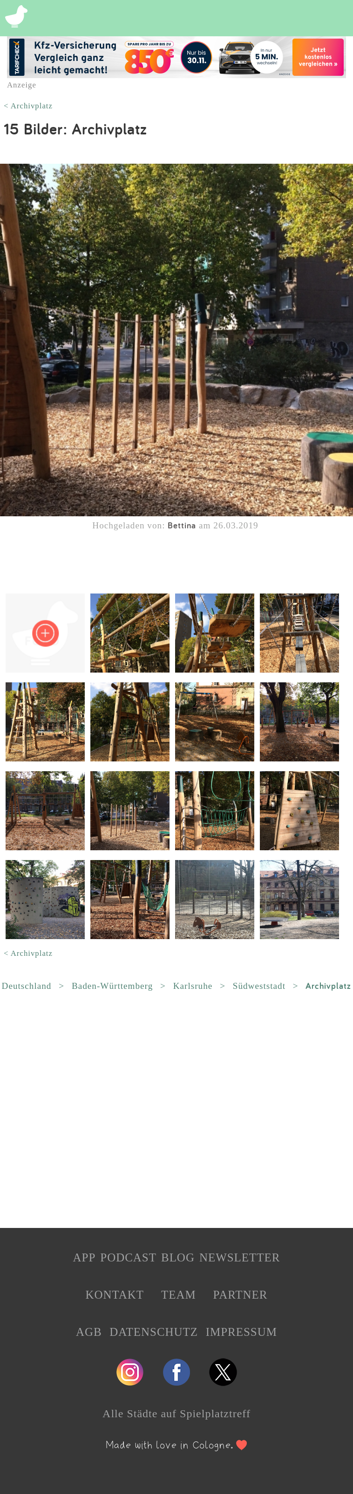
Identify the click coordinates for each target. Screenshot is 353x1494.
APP (84, 1257)
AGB (89, 1332)
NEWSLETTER (239, 1257)
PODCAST (128, 1257)
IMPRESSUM (241, 1332)
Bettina (182, 525)
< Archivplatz (28, 105)
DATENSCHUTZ (153, 1332)
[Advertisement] (176, 1109)
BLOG (178, 1257)
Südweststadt (259, 986)
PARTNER (240, 1294)
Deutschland (27, 986)
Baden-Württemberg (112, 986)
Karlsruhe (193, 986)
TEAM (178, 1294)
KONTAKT (114, 1294)
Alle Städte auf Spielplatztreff (176, 1413)
